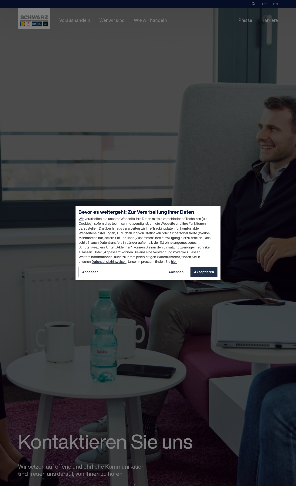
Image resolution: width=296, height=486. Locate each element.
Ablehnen (175, 271)
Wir (81, 218)
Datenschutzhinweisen (109, 261)
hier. (174, 261)
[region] (148, 243)
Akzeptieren (204, 271)
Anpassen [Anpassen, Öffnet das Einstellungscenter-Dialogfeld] (90, 271)
